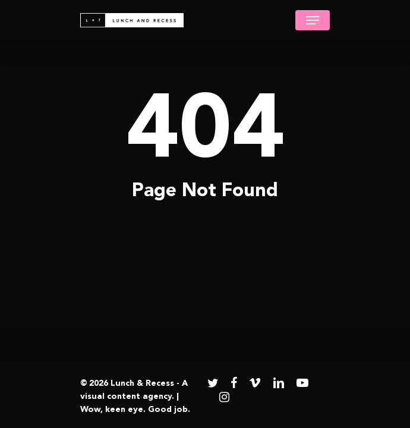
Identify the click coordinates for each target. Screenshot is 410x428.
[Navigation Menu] (312, 20)
